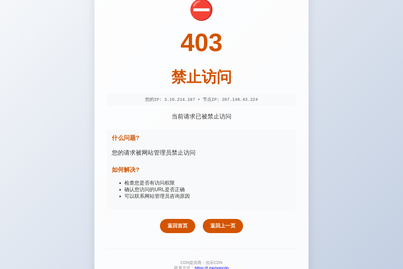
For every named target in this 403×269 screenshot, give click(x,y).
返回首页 (177, 226)
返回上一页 (223, 226)
